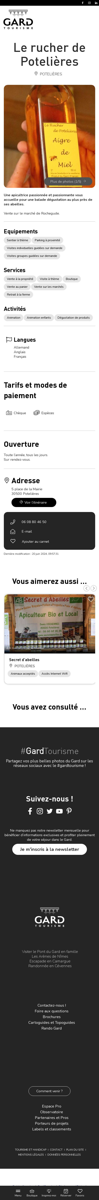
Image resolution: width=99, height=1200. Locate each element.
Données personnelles (64, 1155)
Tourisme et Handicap (30, 1150)
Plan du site (75, 1150)
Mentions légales (31, 1155)
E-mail (27, 531)
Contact (56, 1150)
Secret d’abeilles (24, 659)
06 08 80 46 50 (34, 522)
